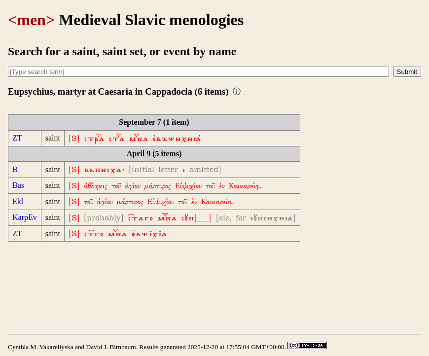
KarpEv (24, 217)
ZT (17, 138)
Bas (18, 185)
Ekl (17, 201)
